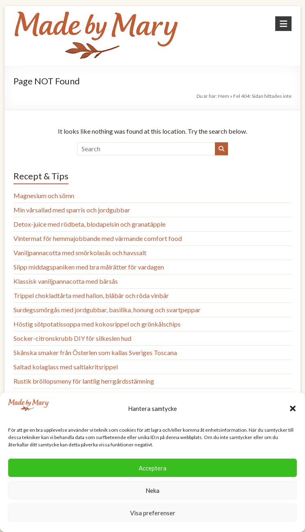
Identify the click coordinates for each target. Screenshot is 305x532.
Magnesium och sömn (43, 195)
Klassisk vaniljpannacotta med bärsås (65, 281)
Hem (223, 96)
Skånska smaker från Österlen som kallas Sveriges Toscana (95, 352)
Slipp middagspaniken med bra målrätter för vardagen (88, 267)
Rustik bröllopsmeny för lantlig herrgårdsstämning (83, 381)
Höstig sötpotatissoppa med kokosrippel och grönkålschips (97, 324)
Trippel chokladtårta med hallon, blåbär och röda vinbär (91, 295)
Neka (152, 490)
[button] (293, 408)
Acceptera (152, 468)
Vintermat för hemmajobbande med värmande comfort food (97, 238)
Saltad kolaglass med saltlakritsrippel (65, 367)
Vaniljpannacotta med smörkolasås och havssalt (79, 252)
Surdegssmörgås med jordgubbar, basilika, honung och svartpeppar (107, 309)
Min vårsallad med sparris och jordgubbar (71, 210)
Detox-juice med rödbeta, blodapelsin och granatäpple (89, 224)
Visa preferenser (152, 513)
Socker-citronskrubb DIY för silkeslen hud (72, 338)
